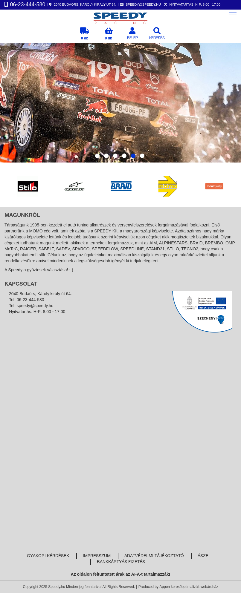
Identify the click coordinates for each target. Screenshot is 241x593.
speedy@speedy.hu (35, 305)
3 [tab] (115, 156)
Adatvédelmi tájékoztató (154, 556)
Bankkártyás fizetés (121, 562)
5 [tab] (133, 156)
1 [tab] (97, 156)
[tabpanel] (120, 103)
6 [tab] (142, 156)
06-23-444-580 (30, 299)
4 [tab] (124, 156)
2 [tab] (106, 156)
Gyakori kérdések (48, 556)
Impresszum (97, 556)
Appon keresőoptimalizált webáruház (188, 587)
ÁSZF (203, 556)
